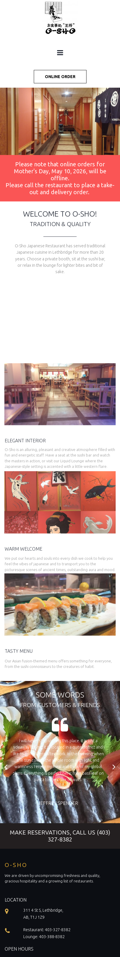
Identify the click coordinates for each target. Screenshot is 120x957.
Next (114, 766)
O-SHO (16, 865)
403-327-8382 (57, 929)
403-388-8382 (52, 936)
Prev (6, 766)
